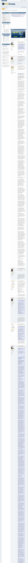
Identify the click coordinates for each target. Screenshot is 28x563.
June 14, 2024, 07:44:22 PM (20, 57)
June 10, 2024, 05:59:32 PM (20, 42)
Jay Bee (9, 65)
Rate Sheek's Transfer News (6, 62)
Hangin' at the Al (4, 14)
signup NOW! (22, 16)
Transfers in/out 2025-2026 (6, 55)
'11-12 (6, 32)
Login (12, 16)
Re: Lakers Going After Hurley (21, 56)
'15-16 (4, 31)
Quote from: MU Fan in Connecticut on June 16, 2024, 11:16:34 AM (21, 349)
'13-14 (8, 31)
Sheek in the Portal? (5, 65)
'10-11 (8, 32)
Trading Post (4, 17)
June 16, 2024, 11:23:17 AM (20, 269)
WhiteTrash (4, 56)
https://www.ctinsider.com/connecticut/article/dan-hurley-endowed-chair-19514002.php (21, 74)
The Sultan (12, 268)
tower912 (12, 56)
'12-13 (4, 32)
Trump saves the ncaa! (5, 48)
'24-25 (4, 29)
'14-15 (6, 31)
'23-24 (6, 29)
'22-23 (8, 29)
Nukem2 (12, 324)
